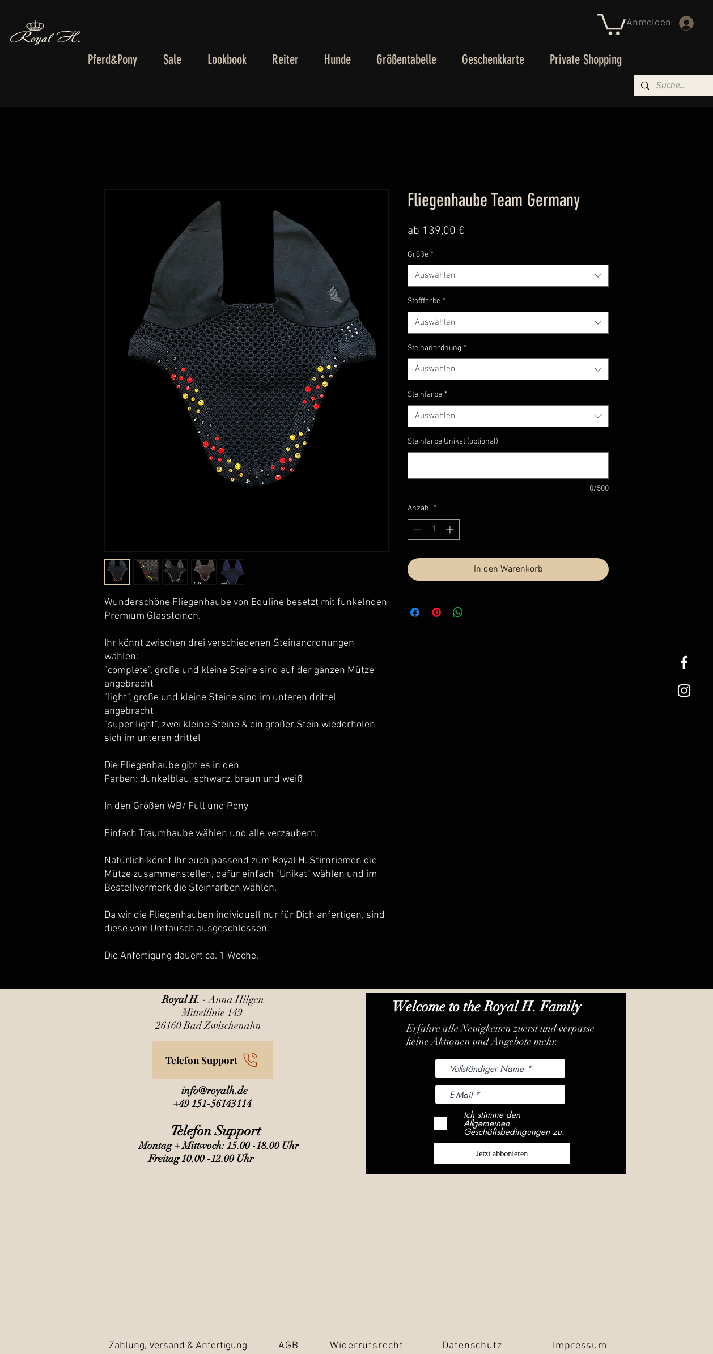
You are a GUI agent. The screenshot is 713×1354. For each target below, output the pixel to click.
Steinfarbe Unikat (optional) (453, 441)
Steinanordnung (437, 348)
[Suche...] (677, 85)
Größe (421, 254)
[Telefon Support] (212, 1060)
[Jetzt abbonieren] (502, 1153)
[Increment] (451, 529)
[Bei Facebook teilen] (415, 612)
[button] (611, 23)
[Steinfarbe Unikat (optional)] (508, 465)
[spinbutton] (433, 529)
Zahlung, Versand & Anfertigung (178, 1346)
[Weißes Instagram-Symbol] (684, 690)
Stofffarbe (426, 301)
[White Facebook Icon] (684, 662)
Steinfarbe (427, 394)
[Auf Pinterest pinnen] (436, 612)
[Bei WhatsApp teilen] (458, 612)
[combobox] (508, 276)
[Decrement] (416, 529)
